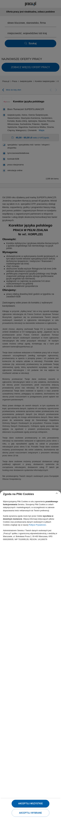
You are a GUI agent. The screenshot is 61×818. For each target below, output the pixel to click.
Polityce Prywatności (37, 525)
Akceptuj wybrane (30, 813)
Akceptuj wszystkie (30, 803)
